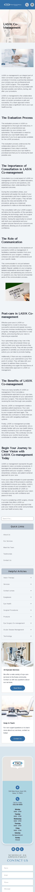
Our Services (8, 541)
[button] (1, 4)
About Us (6, 535)
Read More (17, 688)
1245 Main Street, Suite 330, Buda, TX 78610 (17, 792)
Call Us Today (17, 803)
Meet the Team (8, 547)
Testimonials (7, 554)
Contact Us (7, 560)
